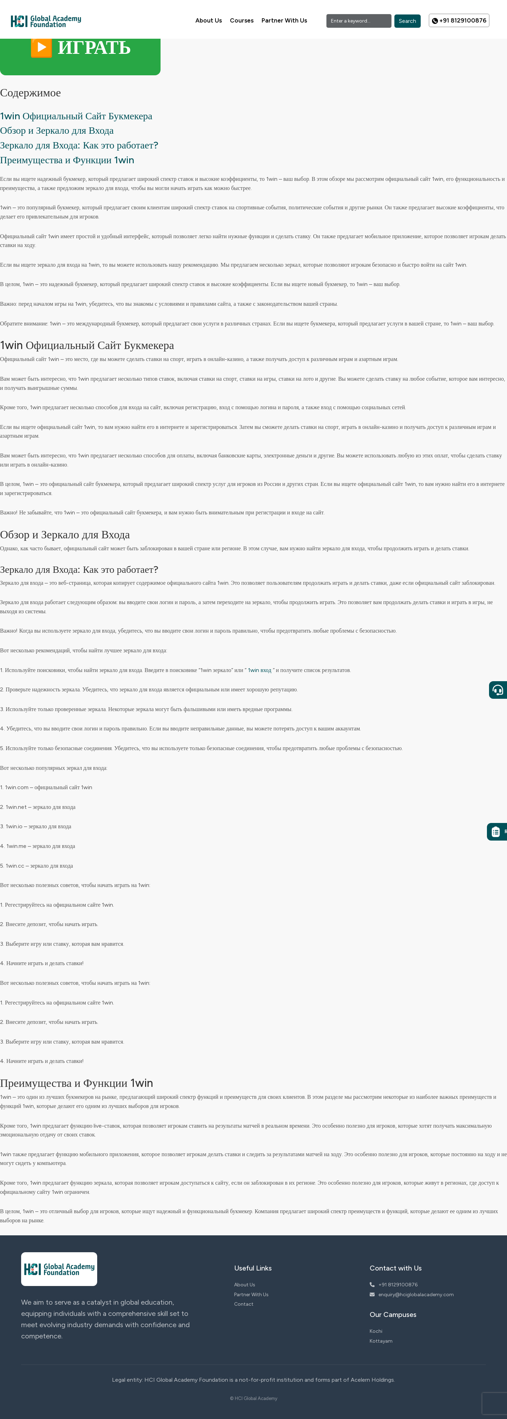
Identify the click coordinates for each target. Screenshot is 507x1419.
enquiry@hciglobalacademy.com (412, 1295)
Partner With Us (284, 20)
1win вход (259, 670)
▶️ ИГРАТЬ (80, 47)
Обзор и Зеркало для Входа (57, 130)
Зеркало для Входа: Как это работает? (79, 145)
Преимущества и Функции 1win (67, 160)
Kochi (376, 1331)
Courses (242, 20)
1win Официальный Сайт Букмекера (76, 116)
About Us (208, 20)
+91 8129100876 (459, 20)
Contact (244, 1304)
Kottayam (381, 1341)
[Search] (359, 21)
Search (407, 21)
